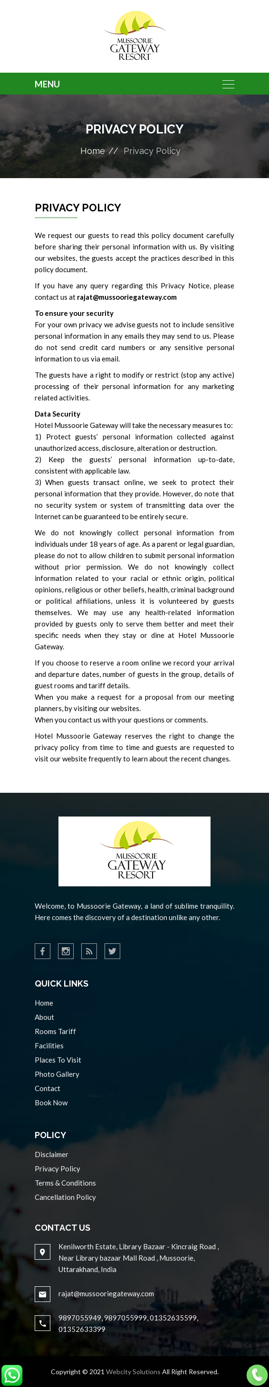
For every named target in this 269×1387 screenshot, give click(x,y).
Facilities (49, 1045)
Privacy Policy (57, 1168)
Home (92, 151)
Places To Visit (58, 1059)
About (44, 1017)
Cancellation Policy (65, 1197)
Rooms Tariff (55, 1031)
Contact (47, 1088)
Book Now (51, 1102)
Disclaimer (51, 1154)
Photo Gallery (57, 1074)
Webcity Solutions (133, 1372)
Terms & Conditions (65, 1182)
